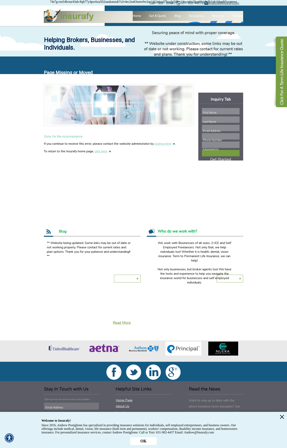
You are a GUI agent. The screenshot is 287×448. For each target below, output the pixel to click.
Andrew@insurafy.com (223, 3)
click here (101, 151)
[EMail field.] (71, 407)
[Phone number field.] (221, 140)
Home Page (124, 400)
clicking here (163, 144)
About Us (122, 406)
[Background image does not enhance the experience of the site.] (143, 17)
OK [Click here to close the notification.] (143, 441)
